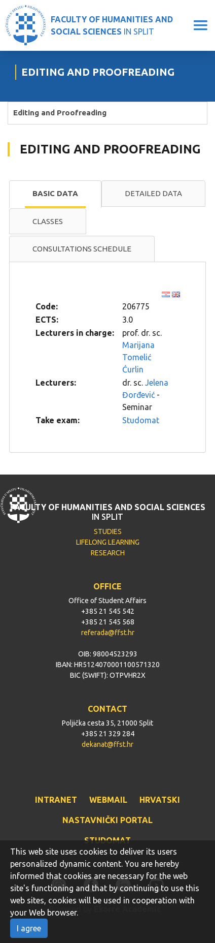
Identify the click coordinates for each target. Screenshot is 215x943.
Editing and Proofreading (59, 112)
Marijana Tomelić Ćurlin (138, 357)
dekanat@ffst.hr (107, 744)
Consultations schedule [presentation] (81, 248)
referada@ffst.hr (107, 632)
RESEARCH (108, 553)
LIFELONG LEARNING (107, 542)
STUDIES (108, 531)
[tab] (55, 194)
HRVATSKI (159, 799)
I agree (29, 928)
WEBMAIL (108, 799)
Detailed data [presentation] (153, 193)
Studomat (140, 420)
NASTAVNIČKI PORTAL (107, 820)
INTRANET (56, 799)
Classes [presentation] (47, 221)
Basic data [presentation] (55, 193)
